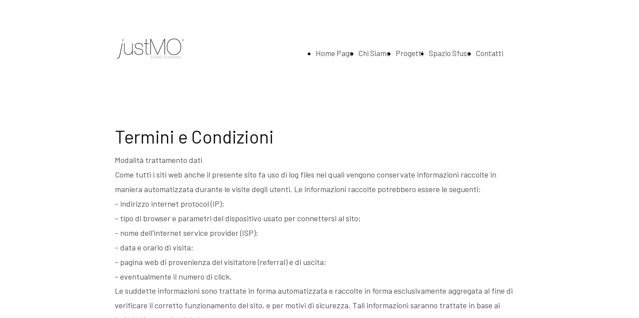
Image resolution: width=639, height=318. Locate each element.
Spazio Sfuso (450, 53)
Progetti (409, 53)
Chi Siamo (374, 53)
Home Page (334, 53)
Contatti (489, 53)
